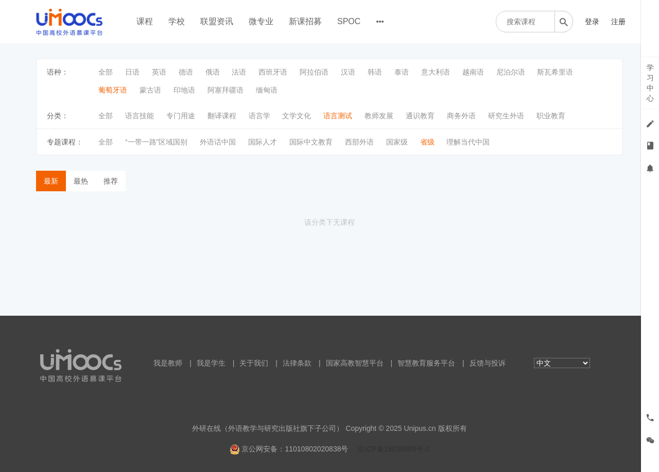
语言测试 (337, 116)
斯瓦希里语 (555, 72)
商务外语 (461, 116)
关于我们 (253, 363)
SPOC (348, 21)
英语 (159, 72)
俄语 (212, 72)
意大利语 (435, 72)
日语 (132, 72)
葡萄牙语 (112, 90)
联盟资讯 (216, 21)
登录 (592, 21)
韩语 (375, 72)
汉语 (348, 72)
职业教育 (550, 116)
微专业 (261, 21)
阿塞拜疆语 (225, 90)
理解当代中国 (468, 142)
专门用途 (180, 116)
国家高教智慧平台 (355, 363)
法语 (239, 72)
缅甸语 (267, 90)
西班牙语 (272, 72)
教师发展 (379, 116)
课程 (144, 21)
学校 (176, 21)
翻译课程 (221, 116)
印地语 (184, 90)
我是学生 (211, 363)
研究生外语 (506, 116)
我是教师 (167, 363)
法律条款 (297, 363)
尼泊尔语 (510, 72)
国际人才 (262, 142)
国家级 (397, 142)
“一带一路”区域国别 (156, 142)
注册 (618, 21)
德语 (186, 72)
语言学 (259, 116)
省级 (427, 142)
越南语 (473, 72)
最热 (81, 181)
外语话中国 (218, 142)
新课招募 (305, 21)
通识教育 (420, 116)
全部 (105, 72)
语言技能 (139, 116)
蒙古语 (150, 90)
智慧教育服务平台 (426, 363)
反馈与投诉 (488, 363)
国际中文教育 (311, 142)
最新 (51, 181)
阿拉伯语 (314, 72)
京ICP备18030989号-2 (393, 449)
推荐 (110, 181)
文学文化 (296, 116)
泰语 (401, 72)
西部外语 (359, 142)
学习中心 (650, 82)
